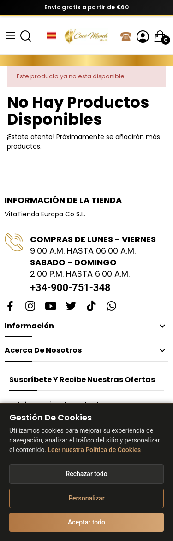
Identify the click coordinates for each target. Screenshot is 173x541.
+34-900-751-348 (70, 287)
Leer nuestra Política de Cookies (94, 450)
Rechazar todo (86, 473)
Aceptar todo (86, 522)
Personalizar (86, 498)
